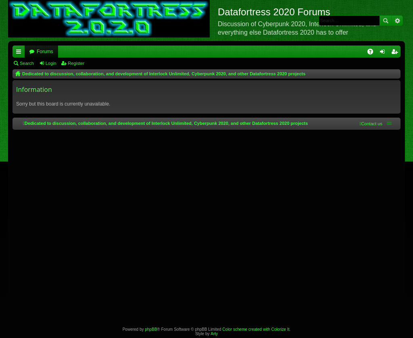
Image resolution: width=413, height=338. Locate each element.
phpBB (151, 329)
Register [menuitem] (396, 53)
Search (386, 20)
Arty (214, 334)
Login (51, 63)
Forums (45, 51)
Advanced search (397, 20)
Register (76, 63)
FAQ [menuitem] (372, 53)
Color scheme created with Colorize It (255, 329)
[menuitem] (370, 123)
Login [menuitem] (384, 53)
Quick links (20, 53)
